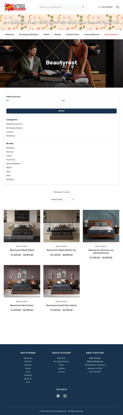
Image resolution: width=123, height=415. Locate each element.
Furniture (9, 132)
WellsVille (28, 375)
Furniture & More (72, 34)
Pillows (46, 34)
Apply (61, 111)
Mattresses (9, 34)
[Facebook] (58, 395)
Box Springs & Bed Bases (29, 34)
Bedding (57, 34)
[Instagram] (64, 395)
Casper (9, 156)
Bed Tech (9, 152)
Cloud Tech (10, 160)
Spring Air (10, 179)
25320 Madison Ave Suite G (95, 365)
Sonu (8, 175)
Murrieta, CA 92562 (95, 368)
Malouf (9, 168)
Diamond (27, 365)
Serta (8, 172)
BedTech (28, 361)
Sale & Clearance (111, 34)
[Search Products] (83, 7)
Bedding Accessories (14, 124)
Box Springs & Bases (14, 128)
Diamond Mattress (13, 164)
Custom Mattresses (91, 34)
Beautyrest (10, 148)
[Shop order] (61, 199)
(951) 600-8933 (107, 7)
